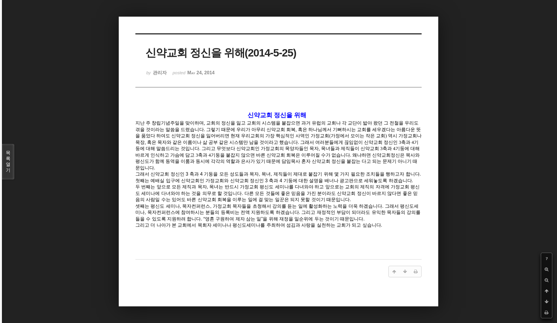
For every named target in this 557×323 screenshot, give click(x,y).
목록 (8, 161)
